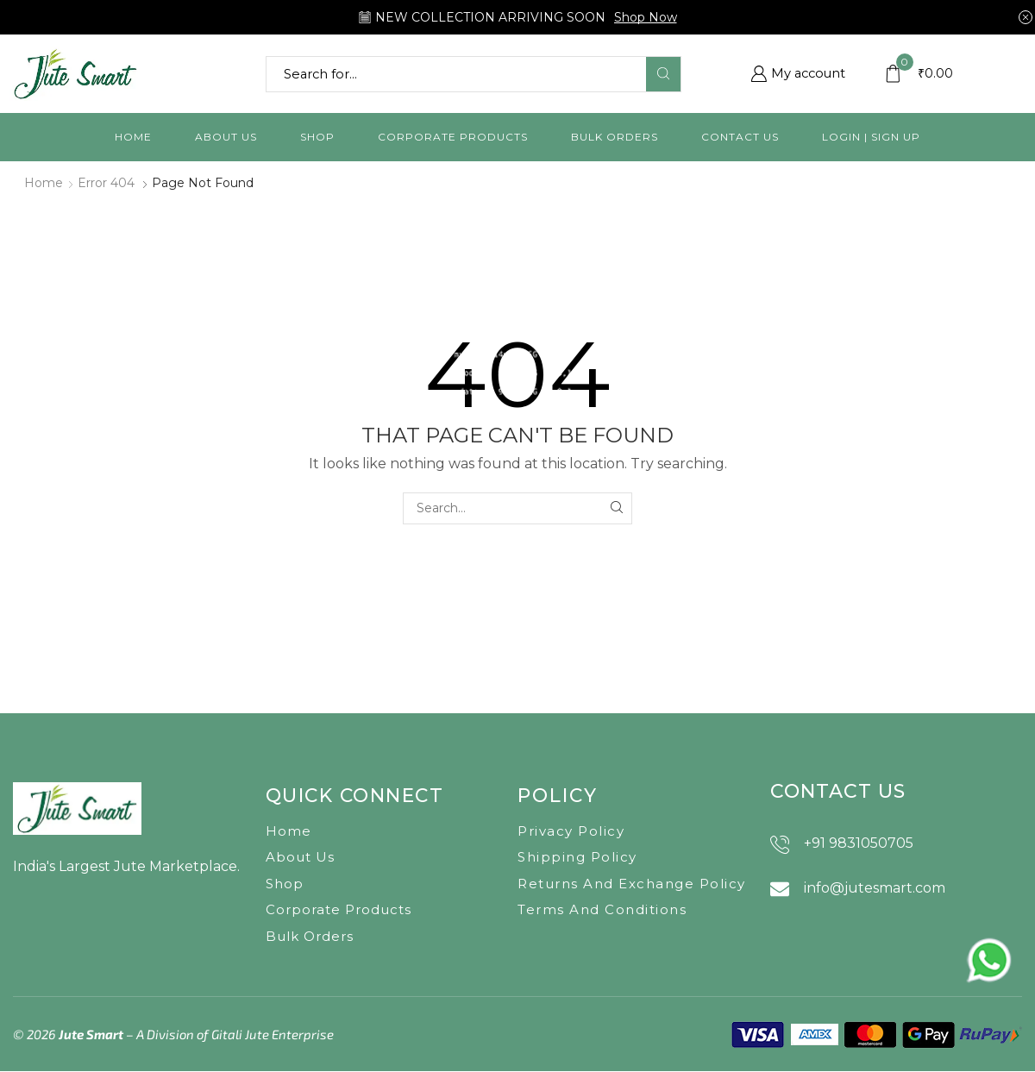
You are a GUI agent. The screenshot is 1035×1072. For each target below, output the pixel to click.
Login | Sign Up (871, 136)
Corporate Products (453, 136)
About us (226, 136)
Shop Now (645, 17)
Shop (317, 136)
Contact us (740, 136)
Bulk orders (614, 136)
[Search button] (663, 74)
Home (133, 136)
